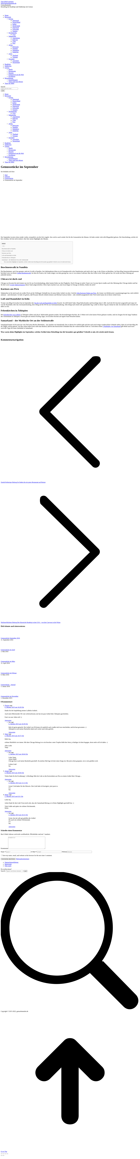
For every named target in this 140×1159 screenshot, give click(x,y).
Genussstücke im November (9, 696)
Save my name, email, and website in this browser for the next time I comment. (27, 858)
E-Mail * (34, 854)
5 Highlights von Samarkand (112, 326)
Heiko (6, 795)
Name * (3, 854)
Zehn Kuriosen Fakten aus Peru (86, 293)
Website (64, 854)
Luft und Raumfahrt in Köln (9, 255)
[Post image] (6, 636)
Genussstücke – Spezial (8, 684)
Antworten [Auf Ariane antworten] (8, 779)
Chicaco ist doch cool (7, 251)
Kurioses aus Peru (6, 253)
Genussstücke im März (8, 661)
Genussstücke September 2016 (10, 638)
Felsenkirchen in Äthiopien (9, 257)
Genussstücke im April (8, 650)
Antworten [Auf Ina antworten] (12, 732)
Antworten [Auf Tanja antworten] (8, 751)
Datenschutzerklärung (11, 864)
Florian (7, 705)
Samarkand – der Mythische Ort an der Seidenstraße (15, 260)
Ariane (7, 771)
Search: (3, 873)
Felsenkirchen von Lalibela (11, 315)
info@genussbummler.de (8, 3)
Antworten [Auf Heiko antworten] (8, 811)
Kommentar (4, 851)
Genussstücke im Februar (9, 673)
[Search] (9, 89)
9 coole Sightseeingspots (17, 285)
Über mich (8, 868)
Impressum (8, 866)
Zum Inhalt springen (7, 1)
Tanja (6, 734)
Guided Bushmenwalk (24, 273)
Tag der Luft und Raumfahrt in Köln (45, 303)
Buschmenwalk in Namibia (9, 248)
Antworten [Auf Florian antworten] (8, 720)
